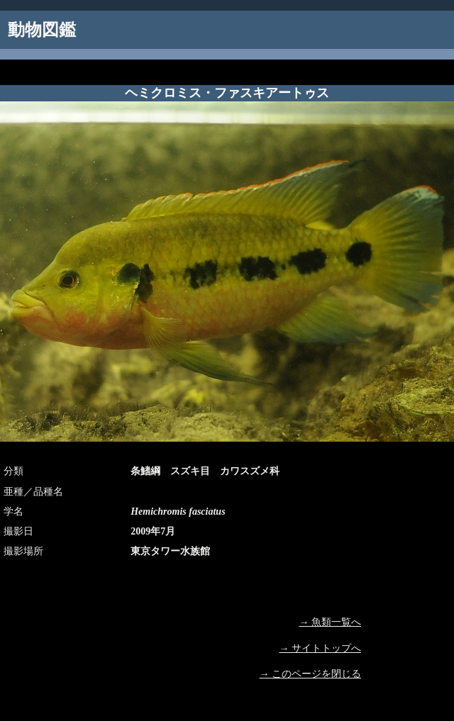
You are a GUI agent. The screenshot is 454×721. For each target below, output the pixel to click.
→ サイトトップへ (320, 648)
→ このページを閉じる (311, 674)
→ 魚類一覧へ (330, 622)
